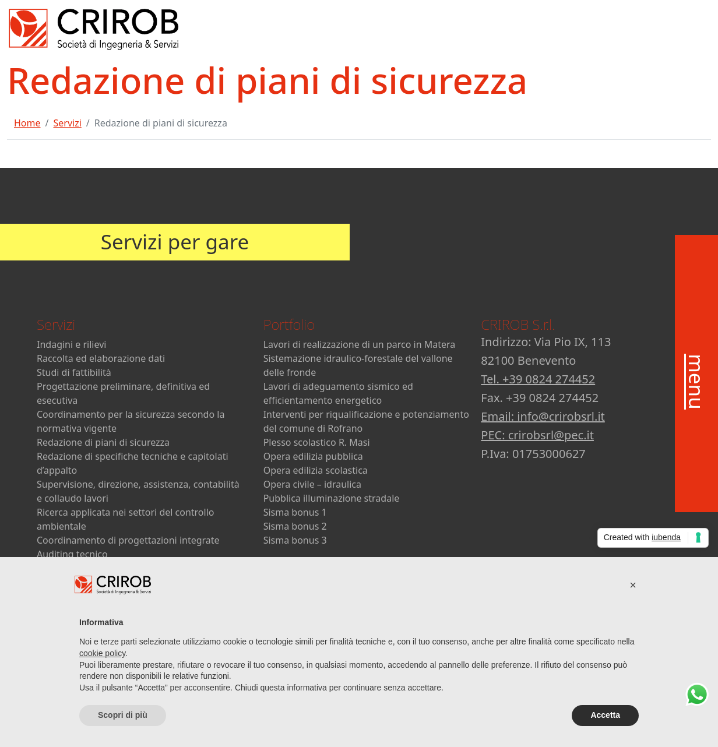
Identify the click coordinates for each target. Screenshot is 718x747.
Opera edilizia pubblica (313, 456)
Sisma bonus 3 (295, 540)
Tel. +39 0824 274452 (538, 379)
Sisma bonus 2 (295, 526)
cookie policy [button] (102, 653)
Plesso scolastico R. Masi (316, 442)
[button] (633, 585)
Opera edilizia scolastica (315, 470)
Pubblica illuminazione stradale (331, 498)
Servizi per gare (175, 241)
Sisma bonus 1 (295, 512)
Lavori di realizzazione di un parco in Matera (359, 344)
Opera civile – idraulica (312, 484)
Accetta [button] (605, 715)
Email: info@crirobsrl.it (542, 416)
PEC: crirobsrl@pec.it (537, 435)
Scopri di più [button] (122, 715)
